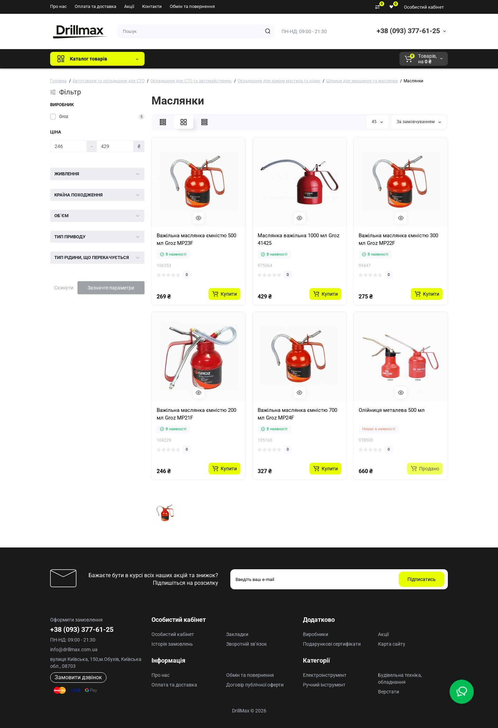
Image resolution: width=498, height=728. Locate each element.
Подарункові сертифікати (332, 644)
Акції (129, 6)
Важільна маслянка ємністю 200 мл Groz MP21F (196, 414)
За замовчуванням (419, 121)
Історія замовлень (172, 644)
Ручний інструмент (324, 685)
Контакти (152, 6)
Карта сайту (391, 644)
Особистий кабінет (424, 7)
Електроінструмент (325, 675)
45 (377, 121)
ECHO (246, 59)
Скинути (63, 288)
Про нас (58, 6)
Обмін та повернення (192, 6)
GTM (196, 59)
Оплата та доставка (95, 6)
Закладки (237, 634)
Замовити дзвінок (78, 677)
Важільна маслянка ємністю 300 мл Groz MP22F (398, 239)
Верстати (388, 691)
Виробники (315, 634)
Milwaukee (294, 59)
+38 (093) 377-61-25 (408, 31)
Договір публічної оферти (255, 685)
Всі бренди (169, 59)
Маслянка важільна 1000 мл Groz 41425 (298, 239)
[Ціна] (68, 146)
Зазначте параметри (110, 288)
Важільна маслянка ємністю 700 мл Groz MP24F (297, 414)
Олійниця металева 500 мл (392, 410)
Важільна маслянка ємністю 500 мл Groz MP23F (196, 239)
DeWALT (220, 59)
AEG (267, 59)
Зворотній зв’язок (246, 644)
